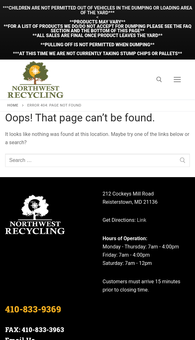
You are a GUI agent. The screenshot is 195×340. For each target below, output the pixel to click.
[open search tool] (159, 37)
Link (141, 177)
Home (12, 62)
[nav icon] (177, 36)
